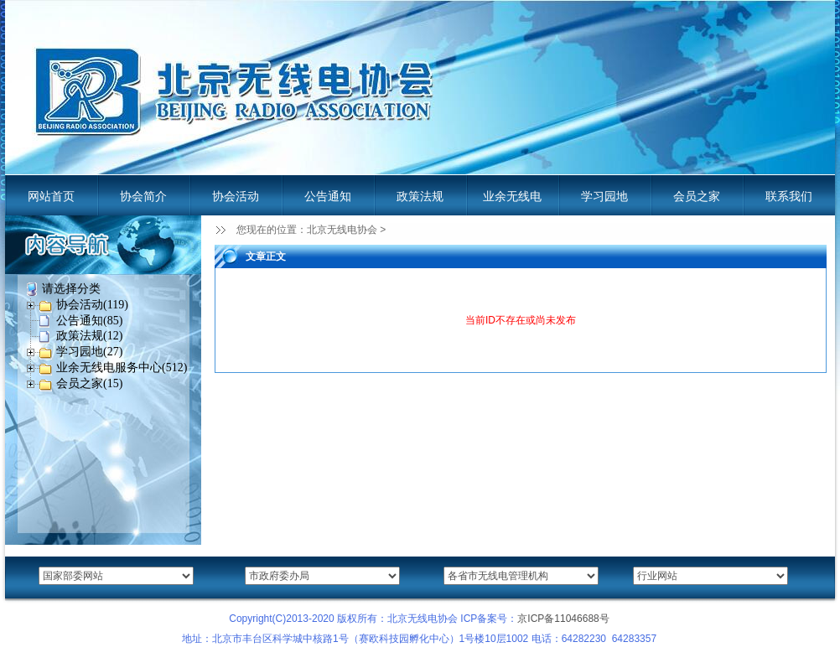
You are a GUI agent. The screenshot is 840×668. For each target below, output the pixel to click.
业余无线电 (512, 196)
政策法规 (420, 196)
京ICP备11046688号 (563, 618)
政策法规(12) (89, 335)
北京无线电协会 (342, 230)
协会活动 (235, 196)
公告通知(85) (89, 320)
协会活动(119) (92, 304)
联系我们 (788, 196)
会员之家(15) (89, 383)
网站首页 (51, 196)
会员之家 (696, 196)
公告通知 (327, 196)
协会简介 (143, 196)
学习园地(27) (89, 351)
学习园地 (604, 196)
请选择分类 (71, 288)
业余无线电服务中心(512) (121, 367)
